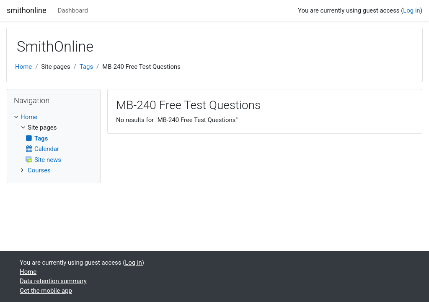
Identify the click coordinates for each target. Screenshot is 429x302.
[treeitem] (53, 117)
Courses (39, 170)
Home (23, 66)
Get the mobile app (46, 290)
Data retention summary (53, 281)
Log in (411, 10)
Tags (86, 66)
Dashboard (73, 10)
